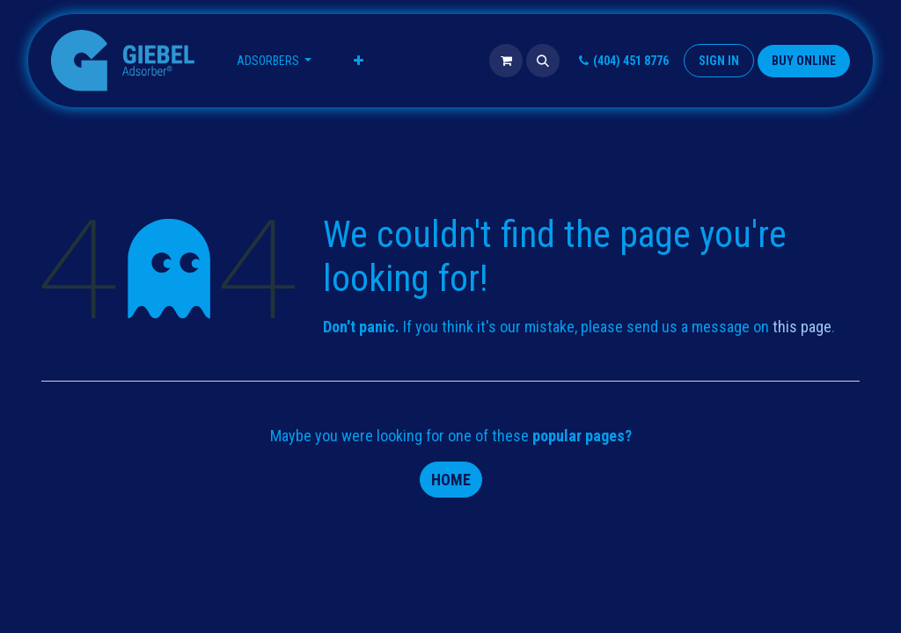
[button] (543, 60)
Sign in (719, 61)
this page (802, 326)
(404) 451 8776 (622, 60)
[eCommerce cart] (506, 60)
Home (451, 479)
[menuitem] (274, 61)
